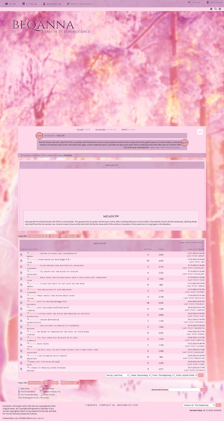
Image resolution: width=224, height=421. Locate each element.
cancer (31, 334)
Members (50, 4)
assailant (199, 267)
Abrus (30, 286)
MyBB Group (37, 418)
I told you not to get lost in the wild (62, 283)
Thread (24, 249)
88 (63, 236)
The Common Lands (52, 155)
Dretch (200, 340)
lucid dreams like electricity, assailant (62, 265)
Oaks (29, 262)
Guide (28, 4)
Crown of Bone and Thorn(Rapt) (58, 253)
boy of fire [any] (46, 301)
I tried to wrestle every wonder (48, 367)
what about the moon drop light (56, 295)
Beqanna (25, 155)
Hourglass (32, 316)
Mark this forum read (191, 242)
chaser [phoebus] (49, 319)
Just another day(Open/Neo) (53, 307)
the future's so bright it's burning (59, 325)
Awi (202, 261)
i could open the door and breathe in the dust (63, 313)
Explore (36, 155)
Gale (202, 316)
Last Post (193, 249)
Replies (148, 249)
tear (29, 280)
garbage (31, 340)
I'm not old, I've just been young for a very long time (67, 349)
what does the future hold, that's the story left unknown (73, 277)
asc (201, 249)
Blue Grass (43, 343)
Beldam (30, 328)
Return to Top (127, 405)
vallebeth (199, 328)
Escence (200, 370)
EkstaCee (199, 297)
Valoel (30, 298)
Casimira (31, 268)
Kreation (32, 358)
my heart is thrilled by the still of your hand (63, 331)
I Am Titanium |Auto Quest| (52, 355)
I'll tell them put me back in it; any (57, 337)
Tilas (29, 346)
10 (148, 260)
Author (34, 249)
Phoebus (31, 304)
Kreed (30, 256)
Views (161, 249)
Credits (91, 405)
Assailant (49, 135)
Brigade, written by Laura (165, 147)
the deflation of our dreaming (54, 289)
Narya (201, 334)
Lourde (200, 291)
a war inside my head (48, 259)
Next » (70, 236)
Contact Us (107, 405)
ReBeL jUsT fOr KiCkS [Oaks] (45, 361)
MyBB (16, 418)
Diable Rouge (34, 322)
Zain (29, 364)
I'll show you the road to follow (59, 271)
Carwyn (31, 310)
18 (148, 302)
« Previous (34, 236)
